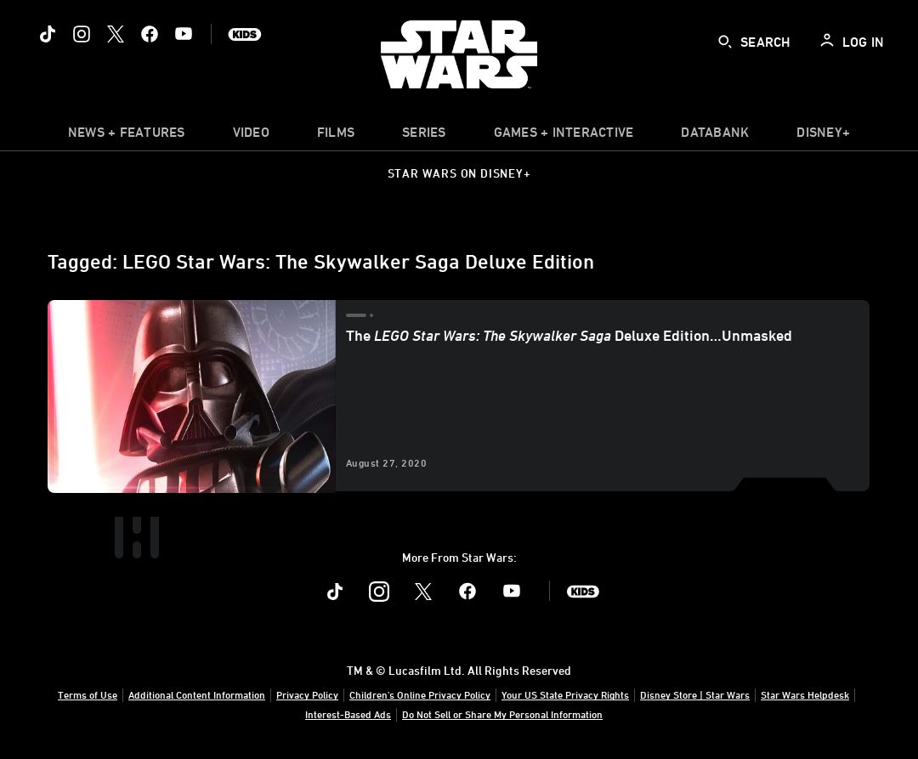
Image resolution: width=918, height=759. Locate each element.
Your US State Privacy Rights (565, 694)
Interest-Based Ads (348, 714)
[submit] (725, 41)
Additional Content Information (196, 694)
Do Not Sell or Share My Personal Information (502, 714)
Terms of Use (87, 694)
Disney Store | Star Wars (695, 694)
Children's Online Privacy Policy (419, 694)
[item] (126, 136)
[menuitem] (251, 136)
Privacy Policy (307, 694)
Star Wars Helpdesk (805, 694)
